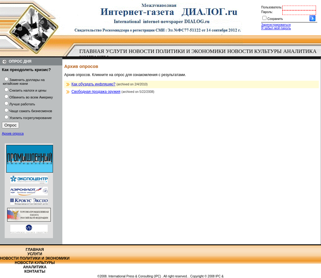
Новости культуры (254, 51)
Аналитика (300, 51)
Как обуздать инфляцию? (93, 84)
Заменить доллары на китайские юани (24, 81)
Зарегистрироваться (276, 24)
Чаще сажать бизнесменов (30, 111)
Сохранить (275, 19)
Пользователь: (271, 7)
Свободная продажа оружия (95, 91)
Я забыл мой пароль (276, 28)
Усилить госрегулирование (30, 118)
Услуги (116, 51)
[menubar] (199, 54)
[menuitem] (92, 51)
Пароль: (267, 12)
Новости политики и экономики (177, 51)
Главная (91, 51)
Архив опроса (13, 133)
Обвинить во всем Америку (31, 97)
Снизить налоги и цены (27, 90)
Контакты (34, 271)
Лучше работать (22, 104)
